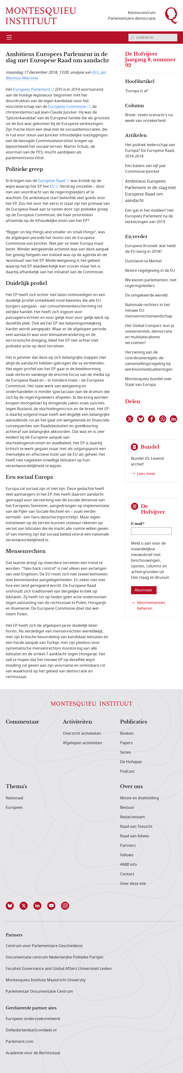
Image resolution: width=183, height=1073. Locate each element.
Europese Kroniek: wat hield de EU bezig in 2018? (150, 248)
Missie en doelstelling (139, 798)
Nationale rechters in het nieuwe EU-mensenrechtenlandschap (148, 310)
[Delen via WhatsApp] (163, 418)
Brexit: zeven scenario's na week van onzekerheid (149, 118)
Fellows (126, 855)
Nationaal (14, 798)
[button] (13, 906)
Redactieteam (132, 817)
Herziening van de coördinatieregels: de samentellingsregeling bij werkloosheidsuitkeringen (149, 361)
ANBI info (128, 864)
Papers (126, 743)
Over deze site (133, 883)
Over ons (131, 787)
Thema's (16, 787)
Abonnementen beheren (151, 605)
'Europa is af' (137, 91)
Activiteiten (77, 722)
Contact (127, 874)
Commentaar (22, 722)
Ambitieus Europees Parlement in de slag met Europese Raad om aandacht (150, 191)
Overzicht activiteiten (82, 733)
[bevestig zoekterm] (132, 37)
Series (125, 752)
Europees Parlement (31, 89)
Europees (14, 807)
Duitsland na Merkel (143, 261)
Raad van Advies (134, 836)
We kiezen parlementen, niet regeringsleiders (151, 283)
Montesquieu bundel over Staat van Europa (148, 382)
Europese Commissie (67, 107)
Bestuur (127, 807)
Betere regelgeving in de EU (150, 270)
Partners (128, 845)
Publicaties (133, 722)
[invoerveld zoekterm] (152, 37)
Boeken (127, 733)
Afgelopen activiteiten (82, 743)
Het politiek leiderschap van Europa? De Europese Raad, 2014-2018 (150, 150)
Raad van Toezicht (136, 826)
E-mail (136, 524)
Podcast (127, 771)
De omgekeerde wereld (146, 295)
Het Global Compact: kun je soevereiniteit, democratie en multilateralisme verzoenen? (149, 334)
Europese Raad (51, 181)
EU (52, 186)
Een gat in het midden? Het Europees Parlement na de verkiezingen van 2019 (149, 216)
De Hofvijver (131, 762)
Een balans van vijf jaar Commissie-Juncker (145, 168)
